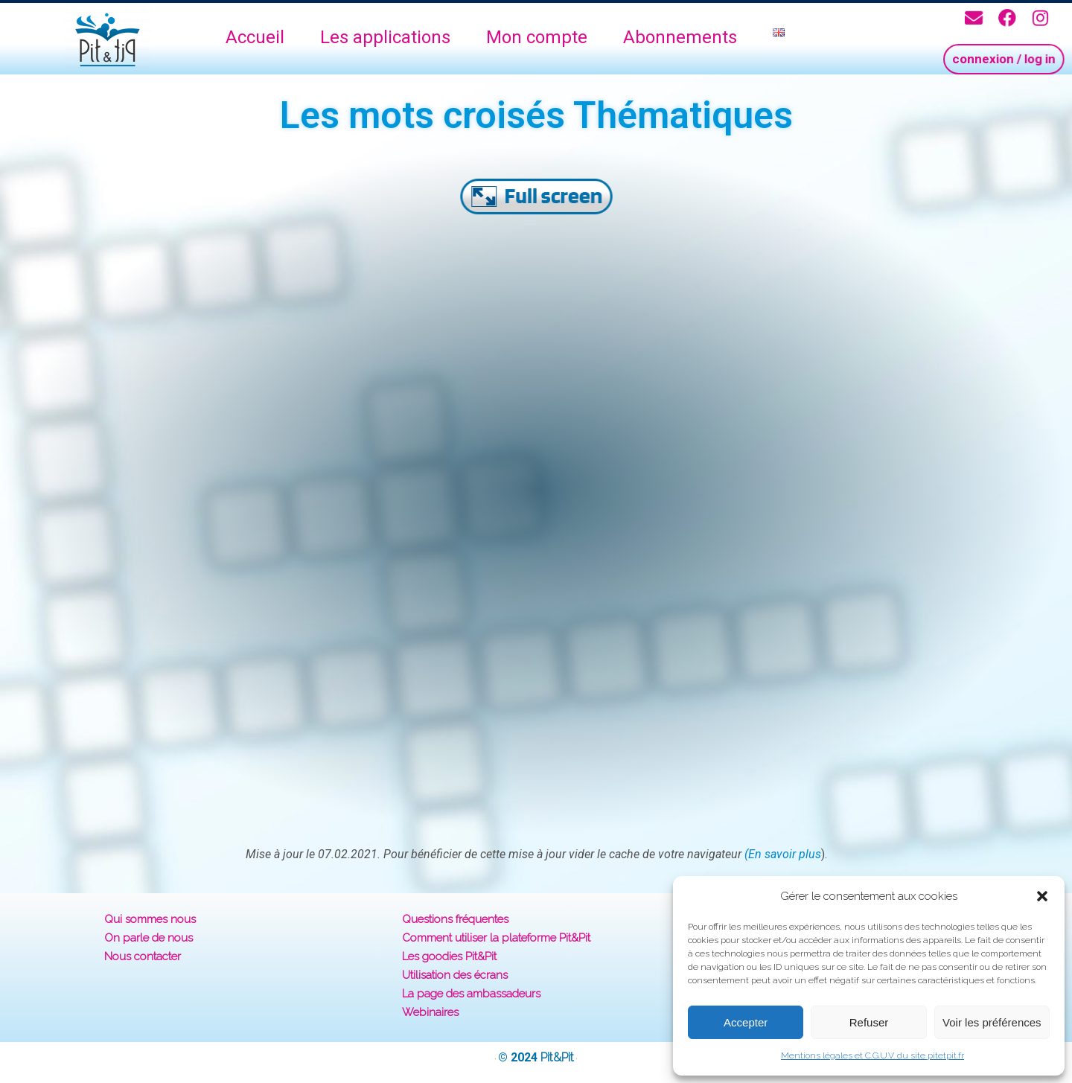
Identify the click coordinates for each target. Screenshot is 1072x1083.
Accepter (746, 1022)
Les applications (385, 37)
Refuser (869, 1022)
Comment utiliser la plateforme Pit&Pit (496, 938)
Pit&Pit (557, 1057)
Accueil (255, 37)
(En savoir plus (782, 854)
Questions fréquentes (455, 919)
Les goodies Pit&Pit (449, 956)
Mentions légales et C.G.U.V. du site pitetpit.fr (872, 1055)
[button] (1042, 896)
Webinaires (430, 1012)
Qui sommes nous (150, 919)
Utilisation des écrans (455, 975)
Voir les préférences (991, 1022)
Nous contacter (142, 956)
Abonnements (680, 37)
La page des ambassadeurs (471, 993)
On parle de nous (148, 938)
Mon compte (536, 37)
